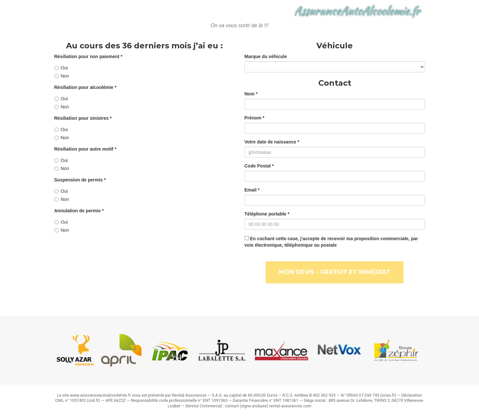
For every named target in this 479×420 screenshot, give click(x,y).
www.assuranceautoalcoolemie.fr (100, 395)
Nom (251, 93)
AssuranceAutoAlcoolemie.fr (357, 16)
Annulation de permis (79, 210)
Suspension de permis (80, 179)
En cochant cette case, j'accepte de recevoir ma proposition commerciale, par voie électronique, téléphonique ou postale (331, 242)
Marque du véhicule (266, 56)
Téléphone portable (267, 213)
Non (61, 76)
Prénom (254, 117)
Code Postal (259, 165)
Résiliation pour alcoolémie (85, 87)
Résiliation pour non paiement (88, 56)
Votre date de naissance (272, 141)
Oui (61, 67)
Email (252, 189)
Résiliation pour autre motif (85, 149)
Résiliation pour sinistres (83, 118)
